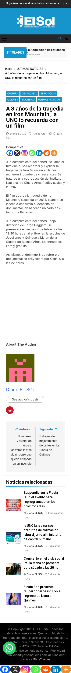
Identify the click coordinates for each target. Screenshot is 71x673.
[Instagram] (24, 153)
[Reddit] (46, 153)
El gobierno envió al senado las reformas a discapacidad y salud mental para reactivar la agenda (31, 3)
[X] (17, 153)
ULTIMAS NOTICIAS (49, 99)
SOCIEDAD (28, 99)
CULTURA (12, 93)
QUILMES (12, 99)
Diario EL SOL (18, 134)
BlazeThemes (41, 659)
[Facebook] (9, 153)
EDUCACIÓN (48, 93)
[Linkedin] (39, 153)
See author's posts (25, 399)
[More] (54, 153)
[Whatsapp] (32, 153)
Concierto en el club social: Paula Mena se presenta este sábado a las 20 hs (44, 563)
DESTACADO (29, 93)
